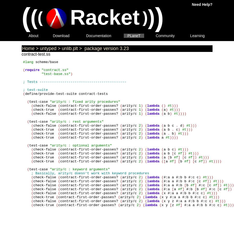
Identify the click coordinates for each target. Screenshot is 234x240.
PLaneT (133, 36)
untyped (48, 48)
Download (61, 36)
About (33, 36)
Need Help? (202, 4)
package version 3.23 (106, 48)
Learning (197, 36)
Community (165, 36)
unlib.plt (70, 48)
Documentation (98, 36)
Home (28, 48)
